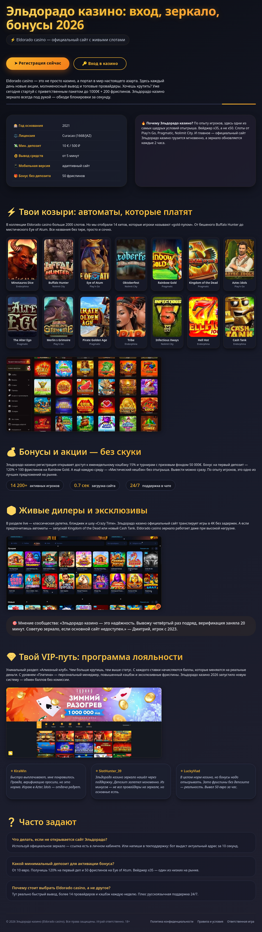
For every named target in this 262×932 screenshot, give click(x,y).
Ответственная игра (240, 921)
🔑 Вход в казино (100, 63)
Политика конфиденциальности (171, 921)
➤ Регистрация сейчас (37, 63)
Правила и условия (210, 921)
